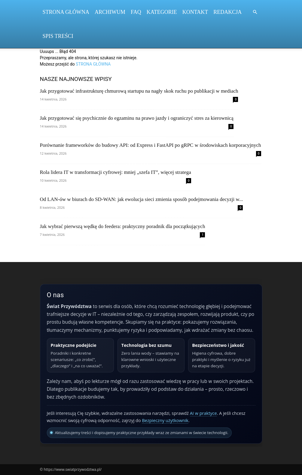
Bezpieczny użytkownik (165, 420)
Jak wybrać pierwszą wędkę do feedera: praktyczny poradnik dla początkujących (122, 226)
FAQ (136, 12)
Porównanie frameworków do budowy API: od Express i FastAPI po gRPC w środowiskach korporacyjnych (150, 145)
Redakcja (227, 12)
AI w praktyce (203, 413)
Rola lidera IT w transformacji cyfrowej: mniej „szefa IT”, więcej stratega (115, 172)
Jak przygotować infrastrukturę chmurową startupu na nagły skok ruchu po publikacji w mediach (139, 91)
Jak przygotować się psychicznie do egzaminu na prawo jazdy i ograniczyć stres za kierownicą (136, 118)
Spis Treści (58, 36)
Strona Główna (66, 12)
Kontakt (195, 12)
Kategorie (162, 12)
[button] (255, 12)
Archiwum (110, 12)
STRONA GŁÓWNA (93, 64)
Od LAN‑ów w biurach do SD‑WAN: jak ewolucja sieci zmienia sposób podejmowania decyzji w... (141, 199)
